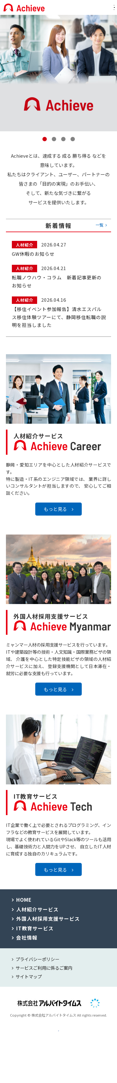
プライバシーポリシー (37, 965)
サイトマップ (29, 983)
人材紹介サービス (37, 915)
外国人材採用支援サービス (48, 925)
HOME (24, 906)
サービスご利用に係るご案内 (44, 974)
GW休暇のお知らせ (33, 253)
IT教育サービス (35, 934)
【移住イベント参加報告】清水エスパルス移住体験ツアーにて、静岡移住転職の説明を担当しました (59, 317)
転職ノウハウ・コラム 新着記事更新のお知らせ (57, 281)
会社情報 (26, 944)
